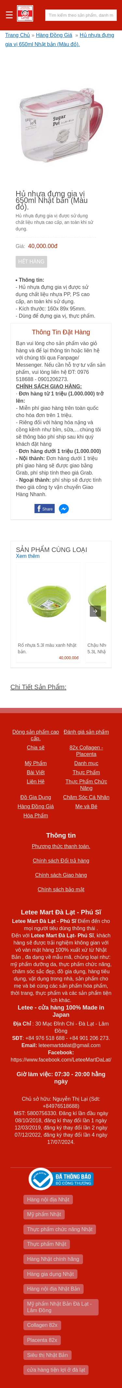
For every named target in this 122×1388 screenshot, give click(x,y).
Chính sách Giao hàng (61, 875)
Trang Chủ (17, 35)
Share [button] (47, 509)
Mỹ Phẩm (36, 763)
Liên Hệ (36, 781)
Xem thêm (28, 556)
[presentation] (95, 611)
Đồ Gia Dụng (35, 797)
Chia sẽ (36, 747)
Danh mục (86, 763)
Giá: (20, 246)
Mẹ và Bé (86, 806)
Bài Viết (36, 772)
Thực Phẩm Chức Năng (86, 785)
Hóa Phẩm (35, 815)
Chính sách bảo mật (61, 889)
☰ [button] (9, 15)
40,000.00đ (42, 246)
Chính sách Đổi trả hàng (61, 860)
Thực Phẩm (86, 772)
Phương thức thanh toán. (61, 846)
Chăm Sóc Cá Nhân (86, 797)
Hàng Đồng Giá (54, 35)
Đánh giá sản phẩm (86, 732)
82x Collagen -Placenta (86, 751)
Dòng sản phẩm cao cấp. (35, 735)
